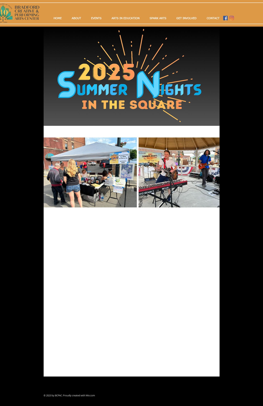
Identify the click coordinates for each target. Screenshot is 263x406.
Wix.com (90, 395)
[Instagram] (231, 18)
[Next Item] (213, 172)
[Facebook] (225, 18)
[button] (96, 18)
